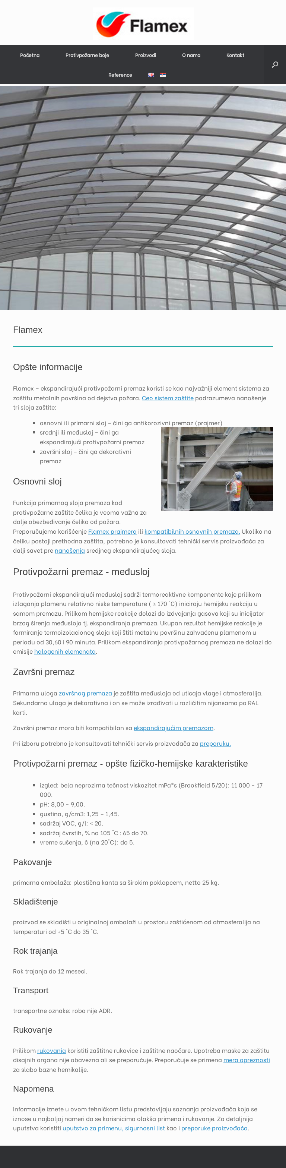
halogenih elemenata (65, 651)
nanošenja (70, 550)
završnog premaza (85, 692)
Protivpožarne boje (87, 54)
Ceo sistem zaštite (168, 397)
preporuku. (215, 743)
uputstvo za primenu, (93, 1127)
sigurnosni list (145, 1127)
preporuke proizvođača (214, 1127)
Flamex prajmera (112, 531)
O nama (191, 54)
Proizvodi (145, 54)
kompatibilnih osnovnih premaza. (192, 531)
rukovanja (51, 1050)
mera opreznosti (246, 1059)
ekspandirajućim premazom (173, 727)
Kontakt (235, 54)
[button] (275, 64)
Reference (120, 74)
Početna (29, 54)
